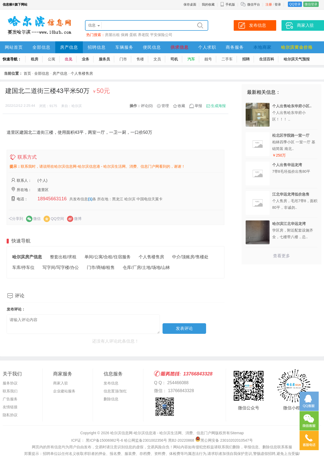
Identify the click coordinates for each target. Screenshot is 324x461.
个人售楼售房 (82, 73)
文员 (157, 59)
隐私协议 (10, 415)
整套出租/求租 (63, 257)
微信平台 (253, 4)
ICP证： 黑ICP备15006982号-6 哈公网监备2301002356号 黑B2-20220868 (132, 440)
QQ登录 (295, 4)
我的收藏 (208, 4)
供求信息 (179, 47)
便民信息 (152, 47)
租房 (34, 59)
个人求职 (207, 47)
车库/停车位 (23, 267)
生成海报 (218, 106)
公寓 (51, 59)
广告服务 (10, 399)
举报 (198, 106)
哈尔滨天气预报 (297, 59)
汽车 (191, 59)
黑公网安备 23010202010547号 (224, 440)
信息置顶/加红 (115, 391)
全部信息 (41, 47)
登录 (278, 4)
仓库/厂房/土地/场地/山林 (146, 267)
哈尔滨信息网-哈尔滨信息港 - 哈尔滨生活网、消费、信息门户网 (162, 433)
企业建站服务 (64, 391)
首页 (27, 73)
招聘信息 (97, 47)
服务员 (104, 59)
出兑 (68, 59)
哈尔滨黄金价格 (297, 47)
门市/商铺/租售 (101, 267)
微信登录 (311, 4)
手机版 (227, 4)
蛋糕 (133, 35)
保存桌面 (190, 4)
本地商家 (262, 47)
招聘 (246, 59)
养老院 (143, 35)
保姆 (124, 35)
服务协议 (10, 383)
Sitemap (237, 433)
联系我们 (10, 391)
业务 (85, 59)
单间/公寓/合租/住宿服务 (107, 257)
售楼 (140, 59)
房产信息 (69, 47)
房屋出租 (112, 35)
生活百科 (266, 59)
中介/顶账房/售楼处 (190, 257)
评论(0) (147, 106)
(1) (90, 199)
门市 (123, 59)
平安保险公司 (161, 35)
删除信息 (111, 399)
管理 (165, 106)
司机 (174, 59)
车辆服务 (124, 47)
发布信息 (111, 383)
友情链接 (10, 407)
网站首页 (14, 47)
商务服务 (235, 47)
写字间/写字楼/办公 (60, 267)
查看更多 (281, 256)
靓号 (208, 59)
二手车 (227, 59)
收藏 (181, 106)
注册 (269, 4)
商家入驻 (60, 383)
